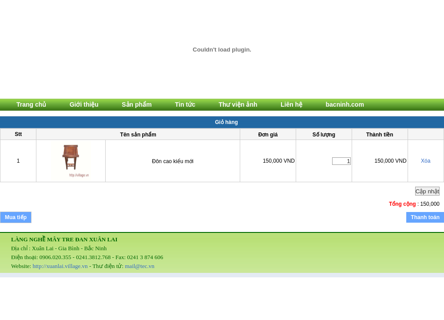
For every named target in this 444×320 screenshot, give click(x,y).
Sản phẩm (136, 104)
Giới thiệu (84, 104)
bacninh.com (345, 104)
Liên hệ (291, 104)
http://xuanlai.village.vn (59, 266)
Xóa (425, 161)
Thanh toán (425, 217)
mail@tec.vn (139, 266)
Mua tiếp (16, 217)
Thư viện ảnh (237, 104)
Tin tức (185, 104)
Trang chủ (31, 104)
